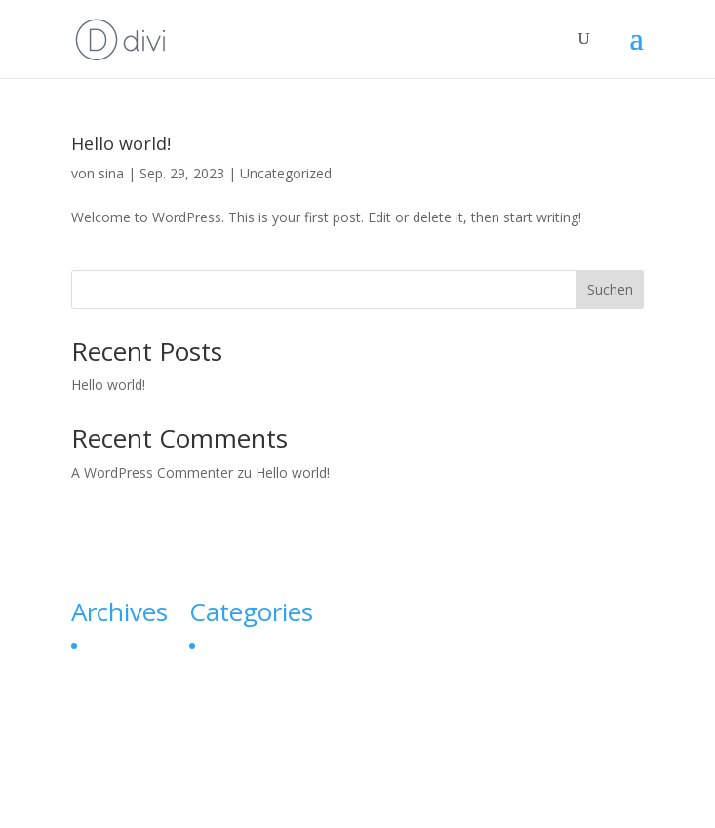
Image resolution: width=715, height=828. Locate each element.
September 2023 (137, 645)
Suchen (610, 289)
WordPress (503, 801)
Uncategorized (286, 173)
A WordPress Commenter (152, 472)
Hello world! (121, 143)
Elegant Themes (313, 801)
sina (111, 173)
